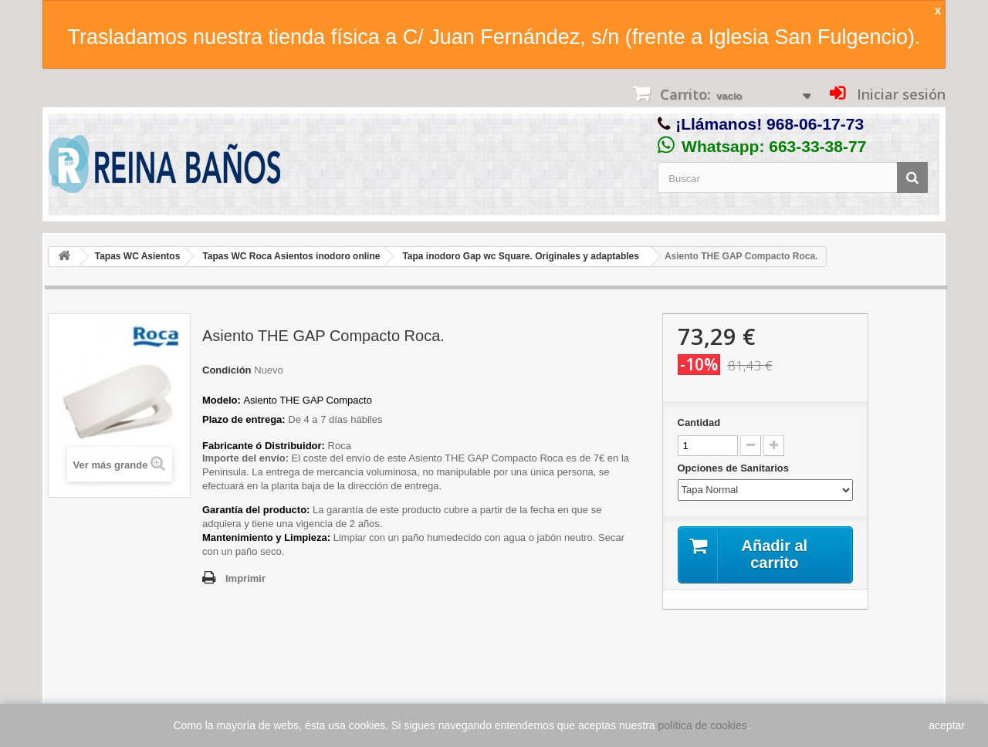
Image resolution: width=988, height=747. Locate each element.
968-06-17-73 (815, 124)
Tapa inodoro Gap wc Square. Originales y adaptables (520, 256)
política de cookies (702, 725)
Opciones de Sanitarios (735, 468)
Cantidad (699, 422)
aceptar (947, 725)
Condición (227, 370)
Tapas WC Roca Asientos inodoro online (291, 256)
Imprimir (245, 578)
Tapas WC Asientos (138, 256)
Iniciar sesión (899, 94)
